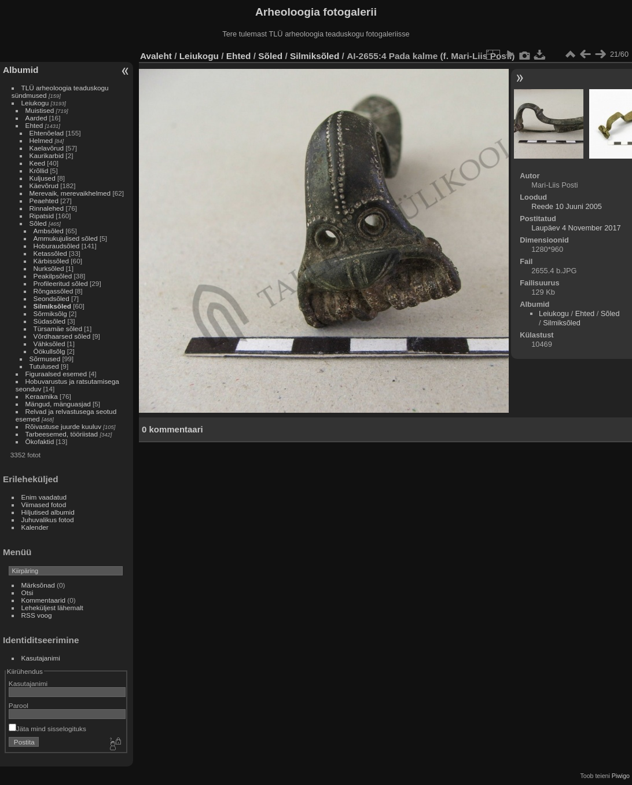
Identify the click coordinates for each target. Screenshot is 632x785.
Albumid (20, 70)
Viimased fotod (44, 504)
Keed (37, 163)
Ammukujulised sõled (66, 238)
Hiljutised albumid (48, 512)
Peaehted (44, 200)
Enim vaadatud (44, 497)
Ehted (34, 125)
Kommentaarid (43, 600)
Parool (18, 705)
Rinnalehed (47, 208)
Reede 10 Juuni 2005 (566, 206)
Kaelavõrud (47, 148)
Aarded (36, 118)
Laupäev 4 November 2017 (575, 227)
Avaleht (156, 56)
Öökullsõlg (49, 351)
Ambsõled (49, 230)
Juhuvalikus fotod (47, 519)
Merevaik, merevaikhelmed (70, 193)
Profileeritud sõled (61, 283)
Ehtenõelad (47, 133)
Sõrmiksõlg (50, 313)
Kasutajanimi (40, 658)
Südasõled (50, 321)
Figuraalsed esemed (56, 373)
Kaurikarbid (47, 155)
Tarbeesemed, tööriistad (61, 434)
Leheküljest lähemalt (52, 607)
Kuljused (43, 178)
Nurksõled (49, 268)
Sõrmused (45, 358)
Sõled (38, 223)
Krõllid (39, 170)
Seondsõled (51, 298)
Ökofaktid (39, 441)
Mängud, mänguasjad (58, 404)
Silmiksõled (52, 306)
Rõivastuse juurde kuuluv (63, 426)
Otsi (27, 592)
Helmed (41, 140)
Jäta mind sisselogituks (47, 728)
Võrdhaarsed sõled (62, 336)
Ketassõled (50, 253)
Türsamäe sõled (58, 328)
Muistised (39, 110)
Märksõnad (38, 585)
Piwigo (621, 775)
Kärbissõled (51, 261)
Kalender (35, 527)
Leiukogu (35, 103)
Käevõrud (44, 185)
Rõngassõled (54, 291)
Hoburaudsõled (57, 246)
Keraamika (41, 396)
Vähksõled (49, 343)
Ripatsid (42, 215)
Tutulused (44, 366)
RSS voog (36, 615)
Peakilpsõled (53, 276)
